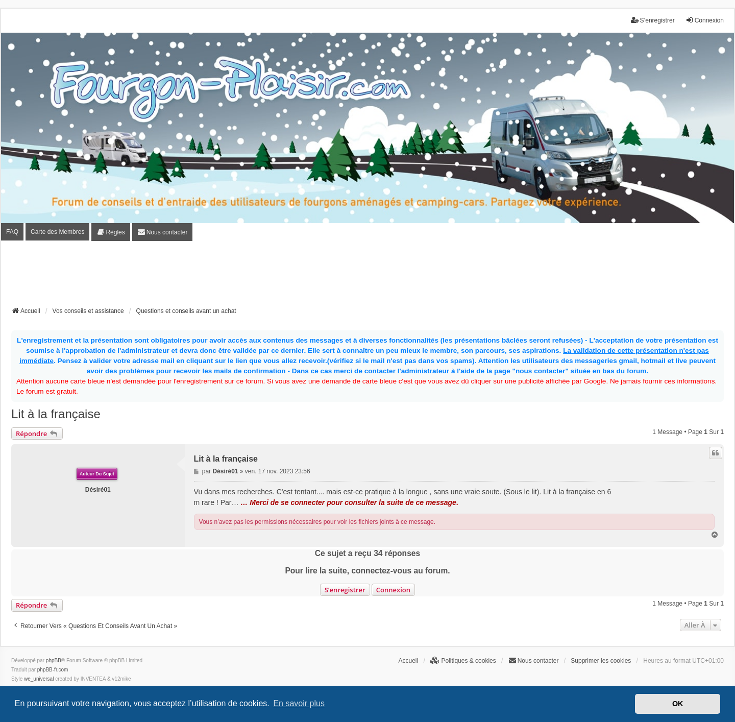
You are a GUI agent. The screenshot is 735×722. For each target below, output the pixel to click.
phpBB (53, 660)
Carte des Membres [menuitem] (57, 231)
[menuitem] (110, 232)
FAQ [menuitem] (12, 231)
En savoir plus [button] (299, 703)
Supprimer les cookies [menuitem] (601, 660)
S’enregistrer (345, 589)
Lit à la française (56, 414)
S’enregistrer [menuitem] (653, 20)
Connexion (393, 589)
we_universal (39, 679)
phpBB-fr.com (52, 669)
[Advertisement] (367, 277)
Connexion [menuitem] (704, 20)
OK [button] (677, 704)
